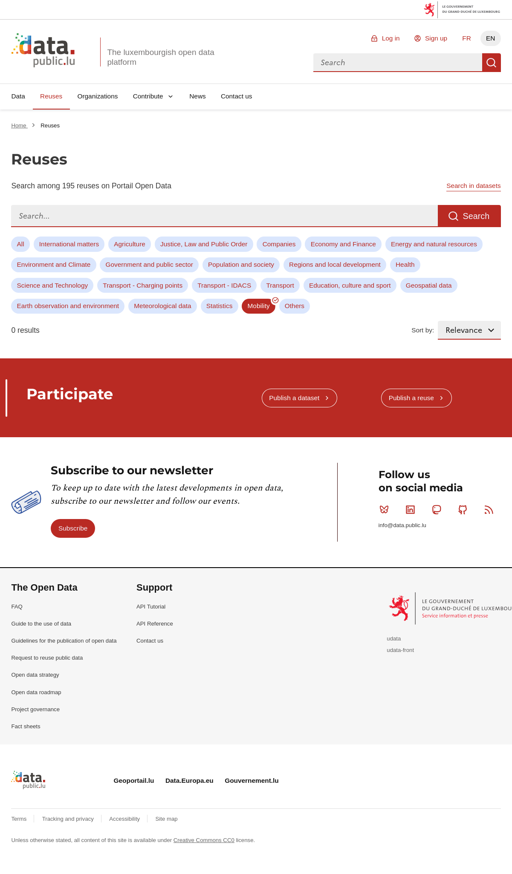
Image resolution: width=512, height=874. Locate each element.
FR (466, 38)
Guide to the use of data (41, 623)
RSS (490, 509)
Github (464, 509)
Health (405, 264)
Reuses (51, 96)
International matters (69, 244)
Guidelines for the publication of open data (63, 640)
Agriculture (129, 244)
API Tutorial (150, 606)
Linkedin (412, 509)
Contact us (236, 96)
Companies (279, 244)
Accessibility (125, 819)
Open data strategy (35, 675)
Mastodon (438, 509)
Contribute (148, 96)
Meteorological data (162, 305)
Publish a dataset (294, 397)
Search (491, 62)
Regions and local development (335, 264)
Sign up (436, 38)
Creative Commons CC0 (204, 840)
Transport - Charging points (142, 285)
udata (394, 638)
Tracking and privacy (68, 819)
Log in (391, 38)
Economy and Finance (343, 244)
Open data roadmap (36, 692)
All (20, 244)
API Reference (154, 623)
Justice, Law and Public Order (203, 244)
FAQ (16, 606)
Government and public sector (149, 264)
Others (294, 305)
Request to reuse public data (47, 658)
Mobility (259, 305)
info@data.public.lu (402, 525)
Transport (280, 285)
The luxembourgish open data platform (160, 57)
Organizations (97, 96)
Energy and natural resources (434, 244)
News (197, 96)
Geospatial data (429, 285)
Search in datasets (473, 185)
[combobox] (397, 62)
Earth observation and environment (68, 305)
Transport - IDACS (224, 285)
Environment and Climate (54, 264)
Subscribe (72, 528)
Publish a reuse (411, 397)
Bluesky (386, 509)
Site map (167, 819)
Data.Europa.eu (189, 780)
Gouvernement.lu (252, 780)
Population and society (241, 264)
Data (18, 96)
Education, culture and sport (350, 285)
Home (19, 125)
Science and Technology (52, 285)
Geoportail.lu (134, 780)
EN (490, 38)
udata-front (400, 650)
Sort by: (422, 330)
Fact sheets (25, 726)
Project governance (35, 709)
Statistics (219, 305)
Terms (19, 819)
